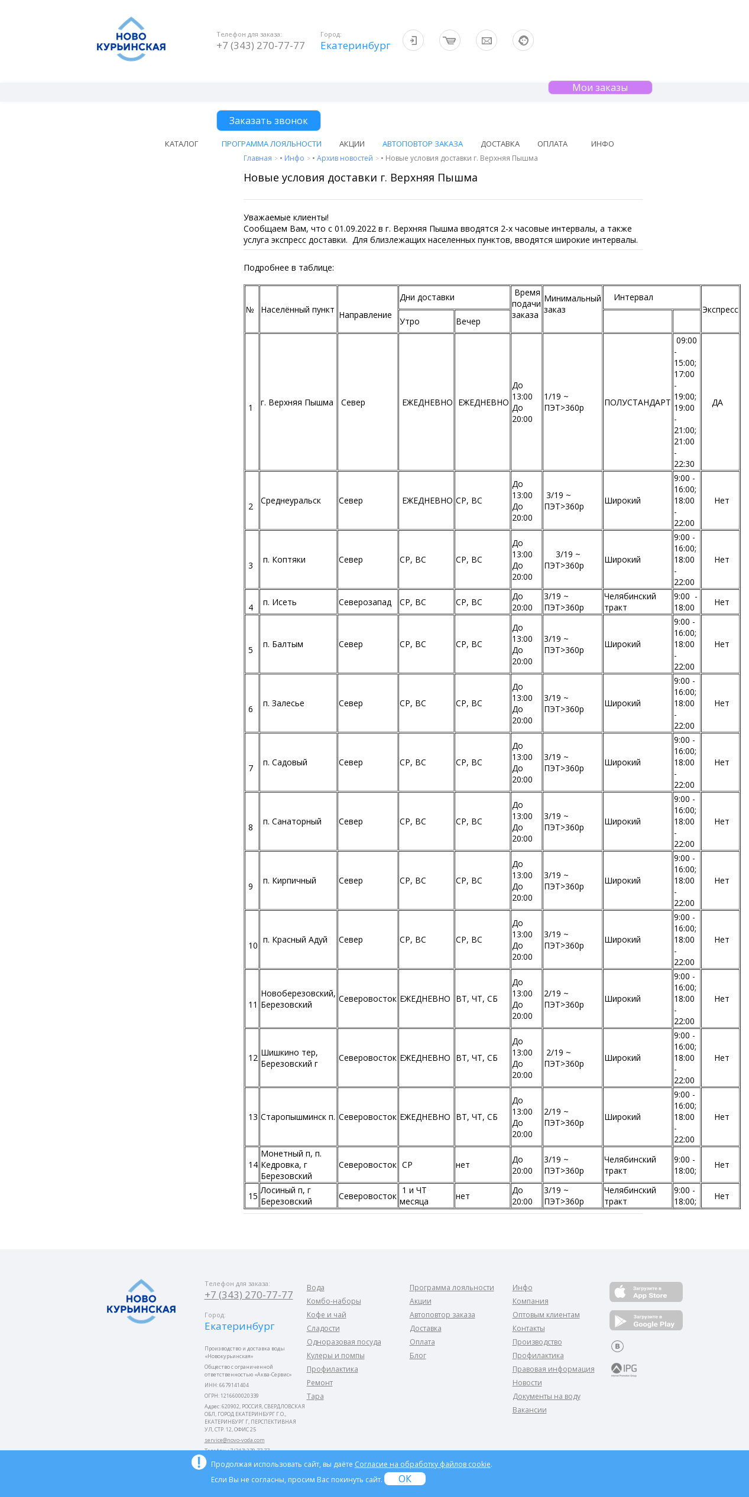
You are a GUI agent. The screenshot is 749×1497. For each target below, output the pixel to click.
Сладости (323, 1328)
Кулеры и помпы (336, 1355)
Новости (527, 1383)
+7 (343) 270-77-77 (260, 45)
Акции (352, 143)
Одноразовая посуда (344, 1342)
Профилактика (332, 1369)
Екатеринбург (354, 45)
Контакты (529, 1328)
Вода (316, 1287)
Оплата (552, 143)
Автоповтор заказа (422, 143)
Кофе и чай (326, 1315)
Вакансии (530, 1410)
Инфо (295, 158)
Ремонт (320, 1383)
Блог (418, 1355)
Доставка (500, 143)
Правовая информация (554, 1369)
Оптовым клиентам (546, 1315)
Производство (537, 1342)
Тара (315, 1396)
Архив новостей (346, 158)
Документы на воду (547, 1396)
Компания (531, 1301)
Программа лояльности (272, 143)
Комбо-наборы (334, 1301)
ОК (404, 1478)
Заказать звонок (268, 120)
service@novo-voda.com (235, 1440)
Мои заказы (600, 87)
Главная (259, 158)
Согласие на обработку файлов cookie (423, 1464)
